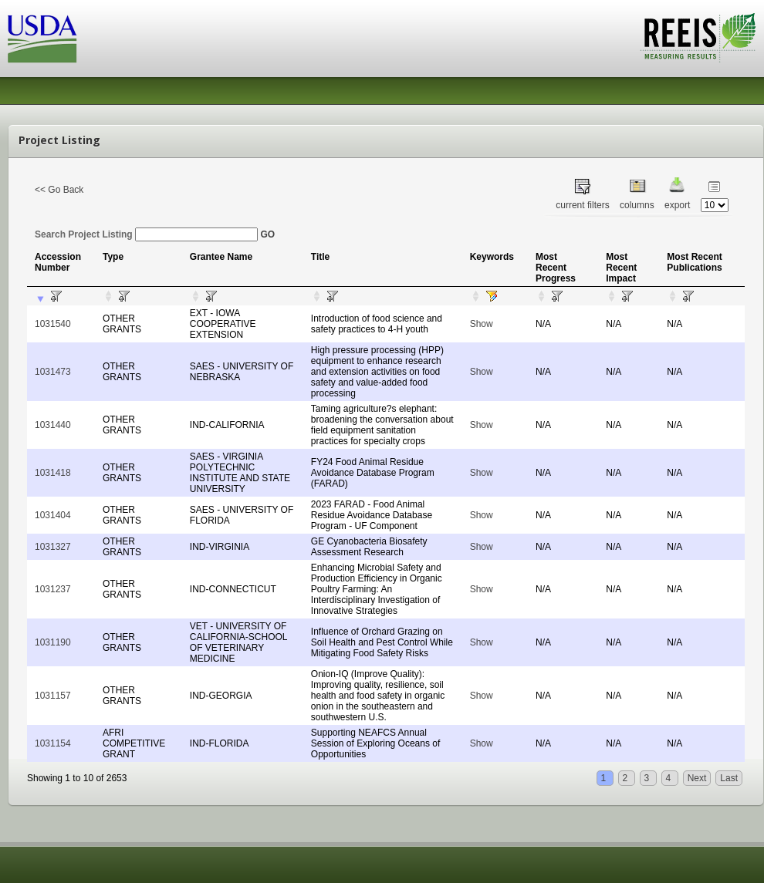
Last (729, 778)
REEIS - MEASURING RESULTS (698, 37)
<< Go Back (59, 189)
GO (267, 234)
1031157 (53, 695)
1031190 (53, 642)
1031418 (53, 472)
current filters (582, 205)
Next (697, 778)
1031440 (53, 425)
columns (637, 205)
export (677, 205)
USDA (42, 39)
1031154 (53, 743)
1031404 (53, 515)
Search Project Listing (146, 234)
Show (481, 323)
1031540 (53, 323)
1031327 (53, 546)
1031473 (53, 371)
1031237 (53, 589)
